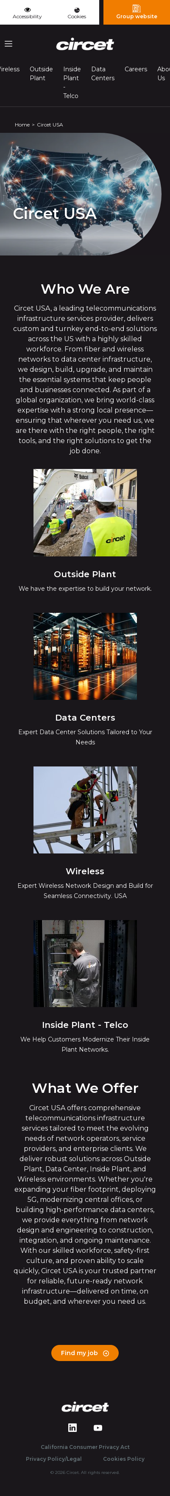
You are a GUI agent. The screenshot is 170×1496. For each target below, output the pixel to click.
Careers (136, 69)
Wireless (85, 871)
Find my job (85, 1353)
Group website (136, 12)
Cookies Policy (124, 1459)
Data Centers (102, 73)
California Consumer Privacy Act (85, 1447)
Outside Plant (41, 73)
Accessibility (27, 12)
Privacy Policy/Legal (54, 1459)
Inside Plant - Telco (72, 82)
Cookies (76, 13)
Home (22, 124)
